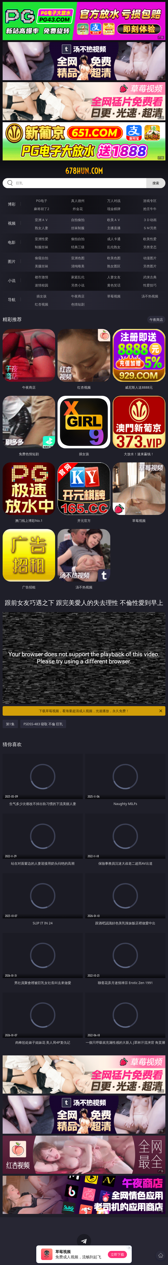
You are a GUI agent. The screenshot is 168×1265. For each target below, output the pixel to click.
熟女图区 (114, 266)
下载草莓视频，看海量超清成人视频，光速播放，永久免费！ (101, 711)
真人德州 (77, 200)
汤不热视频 (150, 296)
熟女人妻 (41, 228)
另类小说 (77, 285)
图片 (12, 261)
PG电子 (41, 200)
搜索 (155, 183)
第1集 (10, 724)
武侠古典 (150, 277)
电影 (12, 242)
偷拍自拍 (77, 239)
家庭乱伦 (77, 277)
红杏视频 (41, 304)
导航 (12, 299)
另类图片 (150, 266)
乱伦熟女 (114, 247)
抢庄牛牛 (150, 208)
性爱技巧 (150, 285)
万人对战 (114, 200)
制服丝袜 (41, 247)
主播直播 (114, 228)
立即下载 (117, 1254)
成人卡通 (114, 239)
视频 (12, 223)
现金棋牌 (114, 208)
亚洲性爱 (41, 239)
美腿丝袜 (41, 266)
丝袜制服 (77, 228)
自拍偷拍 (77, 219)
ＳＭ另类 (150, 228)
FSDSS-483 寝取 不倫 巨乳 (43, 724)
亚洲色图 (77, 258)
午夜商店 (77, 296)
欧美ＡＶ (114, 219)
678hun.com (84, 171)
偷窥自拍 (41, 258)
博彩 (12, 204)
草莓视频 (114, 296)
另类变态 (150, 247)
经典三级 (77, 247)
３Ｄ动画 (150, 219)
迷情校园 (41, 285)
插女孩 (42, 296)
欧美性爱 (150, 239)
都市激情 (41, 277)
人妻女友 (114, 277)
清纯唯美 (77, 266)
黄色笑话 (114, 285)
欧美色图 (114, 258)
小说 (12, 280)
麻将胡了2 (41, 208)
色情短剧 (77, 304)
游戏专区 (150, 200)
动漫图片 (150, 258)
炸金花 (78, 208)
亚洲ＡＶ (41, 219)
